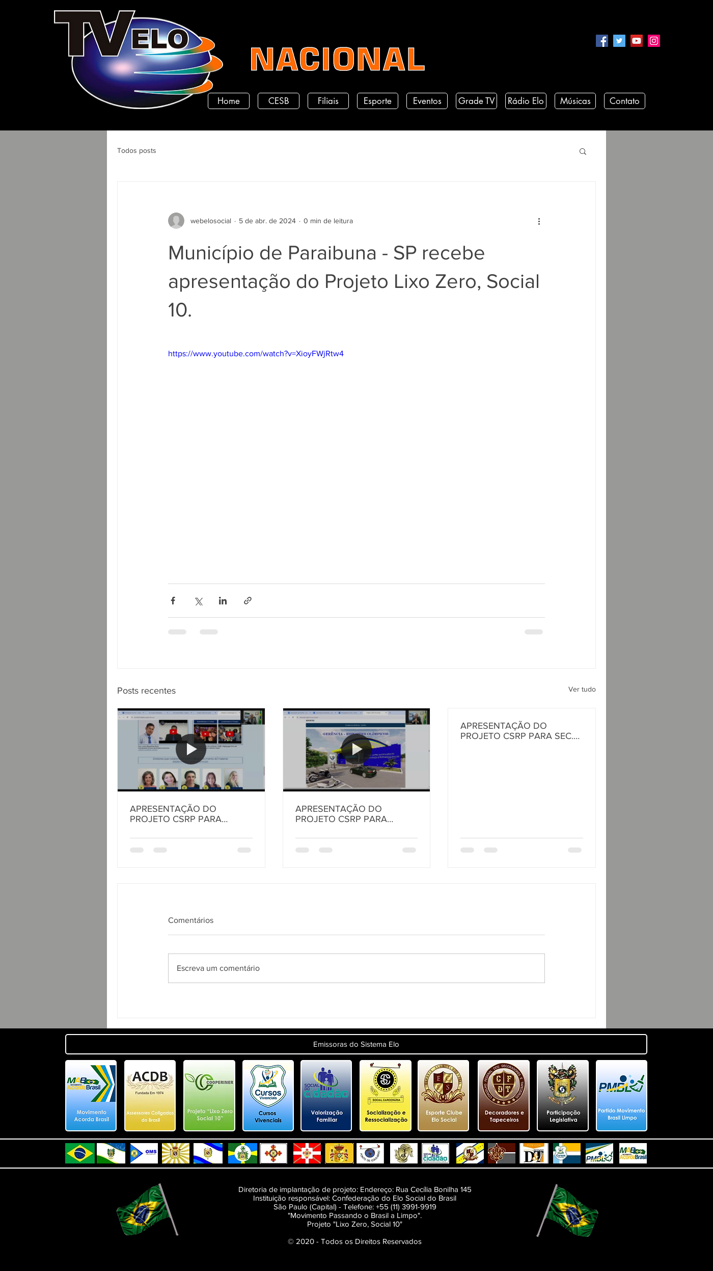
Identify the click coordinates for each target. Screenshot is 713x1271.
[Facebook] (602, 41)
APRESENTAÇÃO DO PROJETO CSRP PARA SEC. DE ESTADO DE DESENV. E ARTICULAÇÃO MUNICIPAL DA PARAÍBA (516, 731)
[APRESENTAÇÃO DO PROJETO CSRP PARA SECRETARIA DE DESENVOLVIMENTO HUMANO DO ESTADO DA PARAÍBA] (191, 749)
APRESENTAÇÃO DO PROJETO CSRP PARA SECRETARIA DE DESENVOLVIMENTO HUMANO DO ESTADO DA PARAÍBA (185, 814)
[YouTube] (636, 41)
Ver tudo (582, 689)
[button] (583, 151)
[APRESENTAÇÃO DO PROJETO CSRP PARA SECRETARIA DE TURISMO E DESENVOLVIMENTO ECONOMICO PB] (356, 749)
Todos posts (136, 150)
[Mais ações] (539, 221)
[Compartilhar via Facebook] (173, 600)
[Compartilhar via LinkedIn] (223, 600)
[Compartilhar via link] (248, 600)
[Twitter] (619, 41)
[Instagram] (654, 41)
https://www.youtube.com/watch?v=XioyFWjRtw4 (256, 353)
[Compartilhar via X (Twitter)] (198, 600)
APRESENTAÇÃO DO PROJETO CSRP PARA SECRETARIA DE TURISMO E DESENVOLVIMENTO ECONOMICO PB (353, 814)
